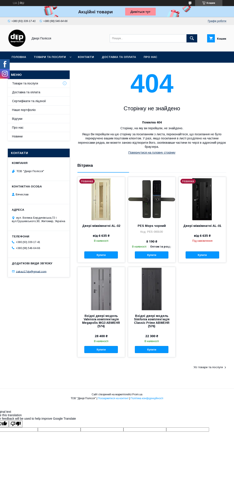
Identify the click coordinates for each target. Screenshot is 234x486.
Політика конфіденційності (147, 398)
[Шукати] (191, 38)
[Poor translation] (16, 423)
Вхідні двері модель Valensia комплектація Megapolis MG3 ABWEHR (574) (101, 321)
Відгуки (17, 118)
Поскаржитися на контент (113, 398)
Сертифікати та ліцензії (29, 101)
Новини (17, 136)
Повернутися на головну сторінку (152, 152)
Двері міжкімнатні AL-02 (101, 225)
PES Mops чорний (152, 225)
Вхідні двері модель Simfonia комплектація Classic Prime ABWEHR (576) (151, 321)
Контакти (86, 57)
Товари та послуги (50, 57)
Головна (19, 57)
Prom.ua (137, 394)
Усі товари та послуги (208, 367)
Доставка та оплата (119, 57)
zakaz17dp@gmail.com (31, 271)
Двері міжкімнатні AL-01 (202, 225)
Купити (101, 255)
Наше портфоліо (24, 110)
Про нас (150, 57)
